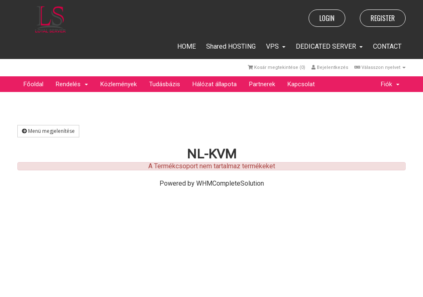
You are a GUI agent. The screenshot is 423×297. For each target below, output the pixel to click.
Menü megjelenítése (48, 130)
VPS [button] (275, 46)
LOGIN (327, 18)
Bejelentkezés (329, 67)
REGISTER (383, 18)
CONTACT (387, 46)
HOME (186, 46)
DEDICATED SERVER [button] (329, 46)
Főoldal (33, 84)
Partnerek (262, 84)
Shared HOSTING (231, 46)
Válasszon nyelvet (380, 67)
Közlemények (118, 84)
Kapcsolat (301, 84)
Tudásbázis (164, 84)
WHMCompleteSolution (230, 183)
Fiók (390, 84)
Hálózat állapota (214, 84)
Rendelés (72, 84)
